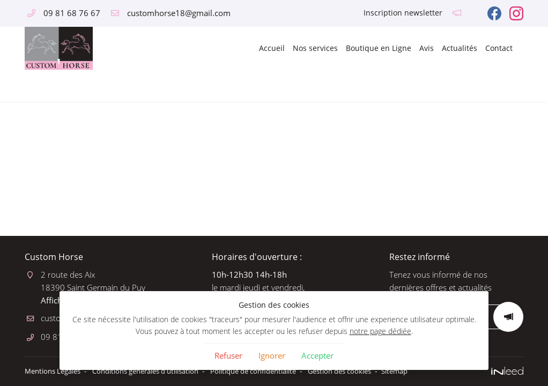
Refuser (228, 355)
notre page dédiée (380, 331)
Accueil (272, 48)
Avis (426, 48)
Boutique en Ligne (378, 48)
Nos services (315, 48)
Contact (499, 48)
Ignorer (271, 355)
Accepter (317, 355)
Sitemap (437, 371)
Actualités (459, 48)
